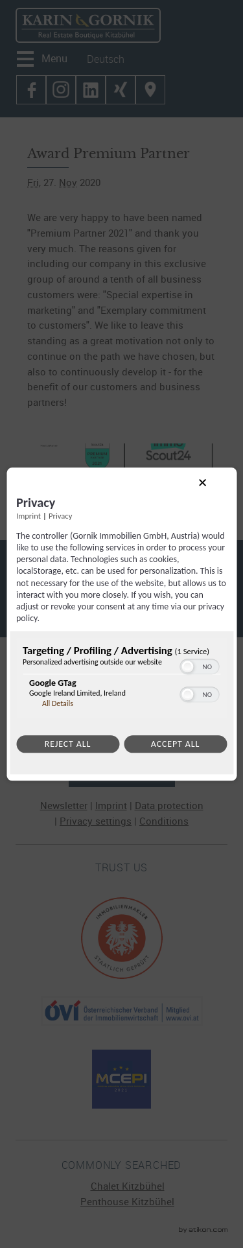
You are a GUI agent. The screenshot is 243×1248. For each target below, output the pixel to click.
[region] (121, 680)
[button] (187, 667)
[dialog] (121, 624)
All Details (57, 704)
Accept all (175, 744)
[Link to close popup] (213, 493)
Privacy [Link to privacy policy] (60, 516)
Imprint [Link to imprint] (28, 516)
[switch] (199, 666)
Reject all (68, 744)
